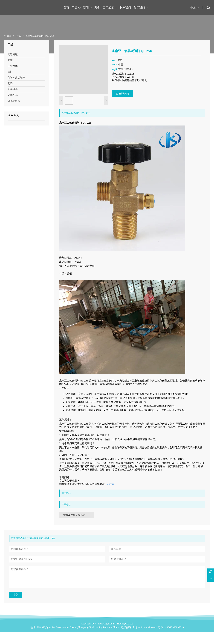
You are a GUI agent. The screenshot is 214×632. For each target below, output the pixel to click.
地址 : (33, 627)
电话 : (161, 627)
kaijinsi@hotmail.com (144, 627)
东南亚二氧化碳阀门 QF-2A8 (78, 515)
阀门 (10, 71)
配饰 (10, 83)
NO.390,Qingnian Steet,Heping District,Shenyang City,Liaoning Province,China (78, 627)
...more (110, 484)
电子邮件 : (127, 627)
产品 (74, 7)
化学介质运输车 (16, 77)
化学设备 (13, 89)
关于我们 (139, 7)
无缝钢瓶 (13, 54)
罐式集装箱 (14, 101)
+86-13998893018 (174, 627)
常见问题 (64, 477)
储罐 (10, 60)
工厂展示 (108, 7)
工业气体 (13, 66)
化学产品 (13, 95)
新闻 (86, 7)
